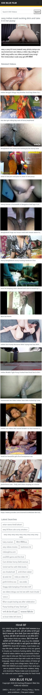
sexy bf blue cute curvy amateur (15, 529)
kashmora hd (26, 547)
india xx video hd (21, 577)
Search (37, 12)
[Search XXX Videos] (17, 12)
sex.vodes (23, 582)
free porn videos (27, 692)
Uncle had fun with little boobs (15, 567)
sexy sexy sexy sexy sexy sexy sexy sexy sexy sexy (21, 535)
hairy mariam (8, 542)
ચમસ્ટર (5, 597)
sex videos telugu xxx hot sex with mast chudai (21, 592)
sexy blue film (27, 641)
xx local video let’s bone (12, 617)
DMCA (5, 690)
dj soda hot (7, 577)
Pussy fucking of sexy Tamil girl (15, 607)
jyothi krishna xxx (9, 582)
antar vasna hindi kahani (12, 524)
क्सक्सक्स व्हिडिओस (27, 612)
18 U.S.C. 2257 (14, 690)
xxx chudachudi (9, 572)
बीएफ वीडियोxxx (21, 542)
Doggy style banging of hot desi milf (17, 587)
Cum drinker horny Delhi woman (15, 562)
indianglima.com (9, 552)
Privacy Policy (27, 690)
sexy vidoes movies (10, 547)
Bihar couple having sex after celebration (19, 602)
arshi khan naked (24, 572)
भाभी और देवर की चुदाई (10, 612)
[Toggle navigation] (38, 3)
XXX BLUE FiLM (9, 2)
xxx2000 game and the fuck (13, 557)
